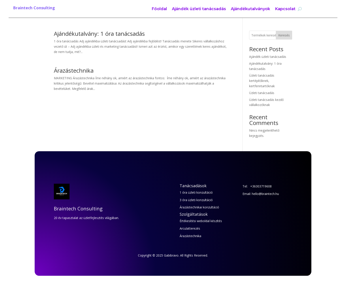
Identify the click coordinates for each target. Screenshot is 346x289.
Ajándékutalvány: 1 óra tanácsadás (99, 34)
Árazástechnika (74, 70)
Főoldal (159, 9)
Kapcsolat (285, 9)
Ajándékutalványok (250, 9)
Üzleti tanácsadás (261, 93)
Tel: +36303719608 (257, 186)
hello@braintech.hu (265, 194)
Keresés (284, 35)
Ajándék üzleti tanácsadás (199, 9)
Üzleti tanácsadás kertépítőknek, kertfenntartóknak (262, 80)
